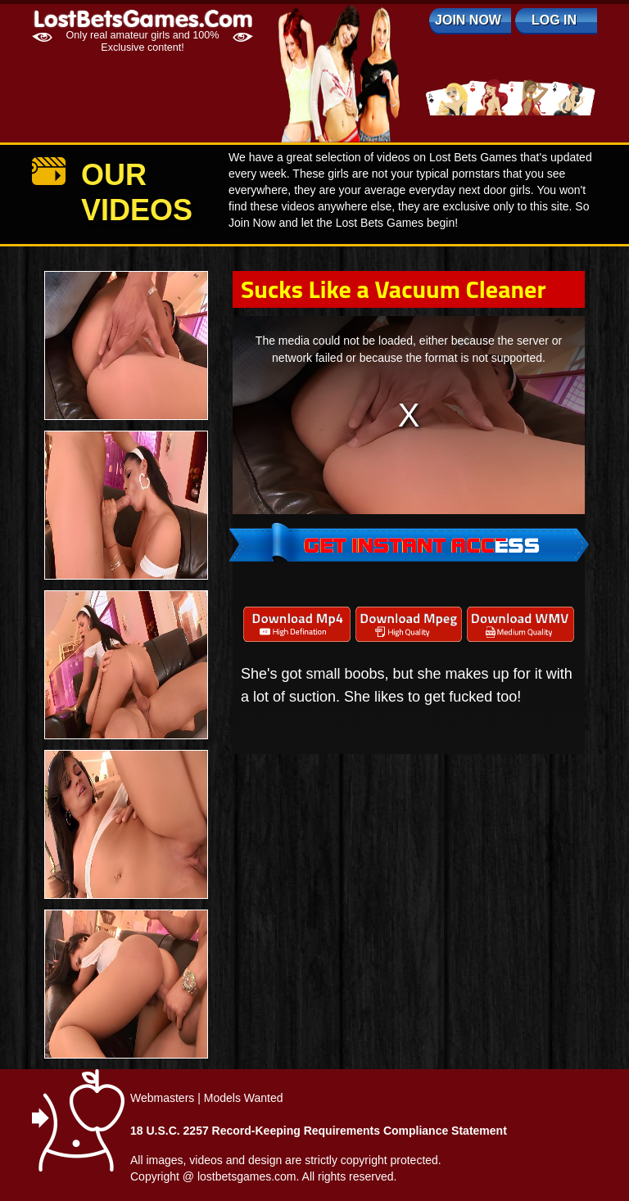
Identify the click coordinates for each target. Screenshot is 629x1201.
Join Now (468, 20)
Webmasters (162, 1097)
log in (554, 20)
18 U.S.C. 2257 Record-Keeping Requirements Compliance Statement (318, 1130)
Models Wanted (243, 1097)
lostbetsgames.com (246, 1176)
